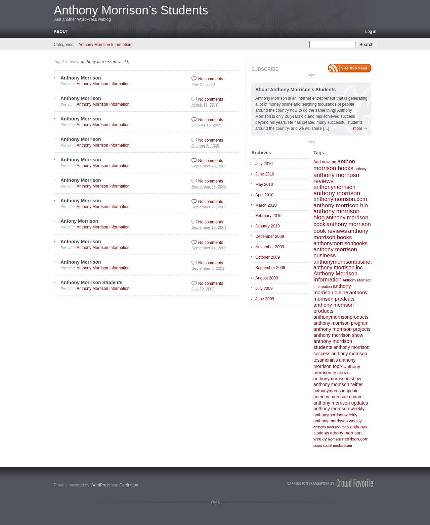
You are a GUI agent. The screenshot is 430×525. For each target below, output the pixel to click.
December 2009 (269, 236)
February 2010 (268, 215)
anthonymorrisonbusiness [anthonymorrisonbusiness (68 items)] (344, 262)
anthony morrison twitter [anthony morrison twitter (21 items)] (338, 384)
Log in (370, 31)
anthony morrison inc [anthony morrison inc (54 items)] (338, 267)
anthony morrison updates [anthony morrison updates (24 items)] (340, 403)
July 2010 (263, 163)
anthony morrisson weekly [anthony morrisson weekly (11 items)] (337, 421)
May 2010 (264, 184)
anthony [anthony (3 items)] (360, 169)
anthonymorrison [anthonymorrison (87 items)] (334, 187)
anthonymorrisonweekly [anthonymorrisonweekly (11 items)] (335, 415)
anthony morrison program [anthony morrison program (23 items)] (341, 323)
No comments (210, 78)
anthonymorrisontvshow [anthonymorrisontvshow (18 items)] (337, 378)
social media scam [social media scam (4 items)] (337, 445)
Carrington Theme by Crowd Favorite (331, 483)
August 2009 (266, 278)
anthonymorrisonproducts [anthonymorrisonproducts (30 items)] (341, 317)
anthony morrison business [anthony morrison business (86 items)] (335, 252)
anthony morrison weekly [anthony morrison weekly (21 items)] (338, 408)
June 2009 (264, 299)
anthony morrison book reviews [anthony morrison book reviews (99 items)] (342, 227)
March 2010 (265, 205)
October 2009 (267, 257)
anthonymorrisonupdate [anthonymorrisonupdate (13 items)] (335, 390)
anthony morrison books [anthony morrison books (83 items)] (340, 234)
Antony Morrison (79, 221)
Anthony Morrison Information (104, 44)
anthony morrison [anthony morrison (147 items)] (336, 193)
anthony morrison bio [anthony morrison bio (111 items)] (340, 205)
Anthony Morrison (80, 78)
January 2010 (267, 226)
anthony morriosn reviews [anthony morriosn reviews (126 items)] (336, 178)
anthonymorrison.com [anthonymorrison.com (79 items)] (340, 199)
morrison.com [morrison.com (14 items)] (355, 438)
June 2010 (264, 174)
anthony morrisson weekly (105, 61)
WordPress (100, 485)
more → (360, 128)
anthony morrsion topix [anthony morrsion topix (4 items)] (331, 427)
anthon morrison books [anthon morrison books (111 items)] (334, 164)
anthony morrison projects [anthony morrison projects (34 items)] (342, 329)
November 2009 (269, 247)
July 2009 (263, 288)
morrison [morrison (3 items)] (334, 439)
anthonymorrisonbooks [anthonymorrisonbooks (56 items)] (340, 243)
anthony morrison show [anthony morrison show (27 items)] (338, 335)
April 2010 (264, 195)
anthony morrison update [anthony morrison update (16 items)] (337, 396)
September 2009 (270, 267)
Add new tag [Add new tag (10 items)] (324, 162)
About (61, 31)
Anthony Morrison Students (91, 282)
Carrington (128, 485)
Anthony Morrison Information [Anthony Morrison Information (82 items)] (335, 276)
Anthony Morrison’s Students (131, 10)
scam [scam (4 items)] (317, 445)
